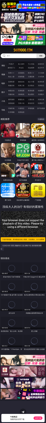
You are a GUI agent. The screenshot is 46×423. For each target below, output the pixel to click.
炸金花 (21, 68)
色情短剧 (21, 112)
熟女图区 (31, 94)
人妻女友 (31, 99)
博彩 (3, 65)
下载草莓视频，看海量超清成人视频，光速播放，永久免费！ (23, 239)
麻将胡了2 (11, 68)
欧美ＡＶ (31, 73)
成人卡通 (31, 82)
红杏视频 (11, 112)
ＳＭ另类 (41, 77)
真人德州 (21, 64)
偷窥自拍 (11, 91)
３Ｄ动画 (41, 73)
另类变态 (41, 85)
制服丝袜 (11, 85)
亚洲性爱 (11, 82)
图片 (3, 92)
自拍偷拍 (21, 73)
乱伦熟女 (31, 85)
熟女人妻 (11, 77)
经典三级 (21, 85)
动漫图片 (41, 91)
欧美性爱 (41, 82)
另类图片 (41, 94)
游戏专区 (41, 64)
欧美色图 (31, 91)
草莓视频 (31, 108)
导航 (3, 110)
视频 (3, 74)
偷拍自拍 (21, 82)
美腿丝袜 (11, 94)
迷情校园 (11, 103)
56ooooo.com (23, 50)
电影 (3, 83)
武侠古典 (41, 99)
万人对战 (31, 64)
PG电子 (11, 64)
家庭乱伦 (21, 99)
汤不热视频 (41, 108)
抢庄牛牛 (41, 68)
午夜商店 (21, 108)
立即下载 (38, 418)
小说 (3, 101)
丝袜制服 (21, 77)
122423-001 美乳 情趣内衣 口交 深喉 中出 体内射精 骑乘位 (21, 247)
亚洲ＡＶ (11, 73)
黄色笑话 (31, 103)
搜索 (40, 56)
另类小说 (21, 103)
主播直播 (31, 77)
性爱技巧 (41, 103)
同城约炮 (11, 108)
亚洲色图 (21, 91)
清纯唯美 (21, 94)
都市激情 (11, 99)
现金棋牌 (31, 68)
